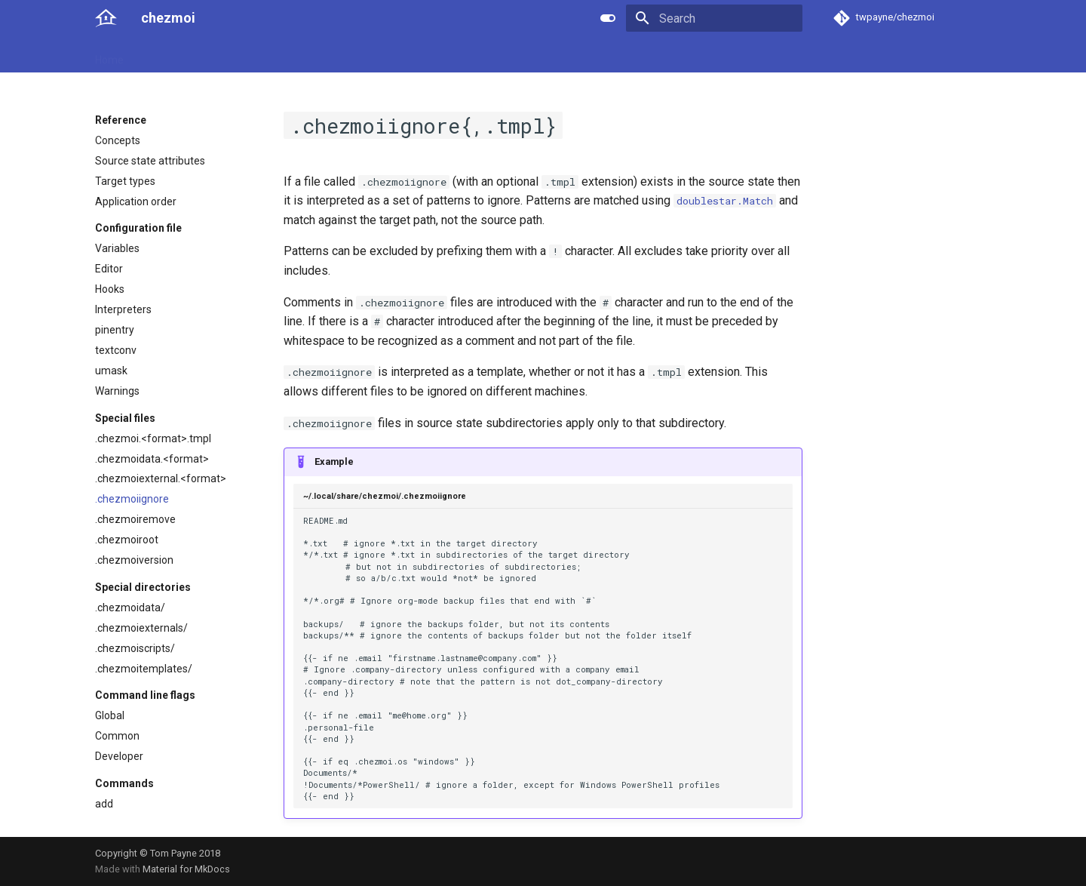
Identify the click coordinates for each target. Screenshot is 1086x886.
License (434, 55)
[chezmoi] (106, 18)
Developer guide (317, 55)
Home (109, 55)
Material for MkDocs (186, 869)
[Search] (714, 18)
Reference (235, 55)
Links (386, 55)
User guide (167, 55)
